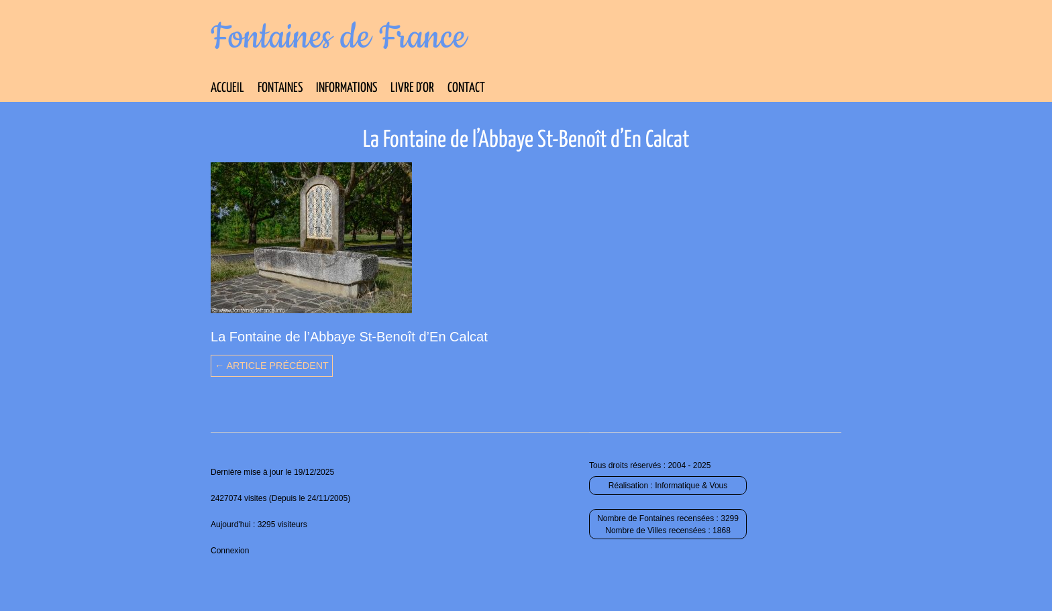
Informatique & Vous (691, 485)
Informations (346, 88)
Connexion (230, 550)
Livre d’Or (412, 88)
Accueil (227, 88)
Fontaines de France (338, 37)
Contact (466, 88)
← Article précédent (272, 365)
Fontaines (280, 88)
